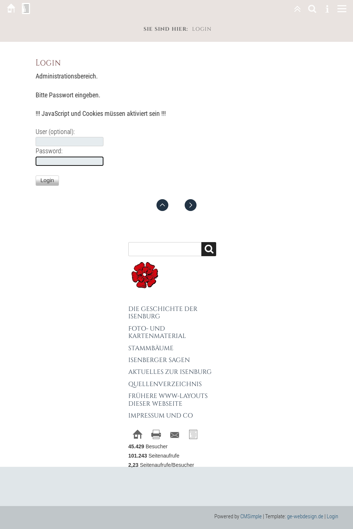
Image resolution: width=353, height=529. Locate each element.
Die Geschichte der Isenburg (163, 313)
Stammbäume (151, 348)
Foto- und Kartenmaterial (157, 332)
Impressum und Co (160, 415)
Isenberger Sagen (159, 360)
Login (332, 516)
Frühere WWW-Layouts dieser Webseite (168, 400)
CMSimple (251, 516)
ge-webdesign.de (305, 516)
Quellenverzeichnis (165, 384)
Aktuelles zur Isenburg (170, 372)
